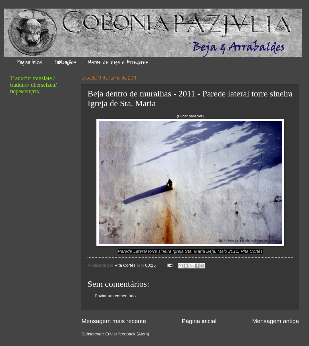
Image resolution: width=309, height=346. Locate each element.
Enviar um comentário (115, 296)
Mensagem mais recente (114, 321)
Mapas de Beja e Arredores (118, 62)
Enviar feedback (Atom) (127, 334)
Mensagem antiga (275, 321)
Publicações (65, 62)
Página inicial (29, 62)
